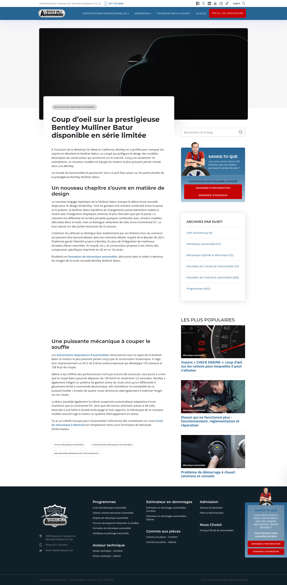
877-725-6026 (113, 3)
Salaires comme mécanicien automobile (113, 512)
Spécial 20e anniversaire (227, 13)
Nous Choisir (211, 525)
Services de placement (211, 507)
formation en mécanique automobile (112, 445)
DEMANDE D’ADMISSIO (213, 195)
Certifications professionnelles (105, 13)
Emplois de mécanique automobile (110, 518)
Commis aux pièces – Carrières (162, 537)
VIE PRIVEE (108, 580)
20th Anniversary (197, 233)
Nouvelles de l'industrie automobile (74, 107)
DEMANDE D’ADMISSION (266, 551)
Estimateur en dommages (169, 502)
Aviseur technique (109, 545)
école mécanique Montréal (69, 445)
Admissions (142, 13)
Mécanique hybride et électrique (207, 255)
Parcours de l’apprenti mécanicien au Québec (116, 523)
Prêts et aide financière (211, 512)
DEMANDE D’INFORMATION (213, 188)
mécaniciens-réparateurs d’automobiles (76, 453)
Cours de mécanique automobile (109, 507)
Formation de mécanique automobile (112, 528)
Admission (209, 502)
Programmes (195, 288)
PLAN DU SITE (96, 580)
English (236, 3)
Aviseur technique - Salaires (107, 556)
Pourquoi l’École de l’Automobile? (217, 530)
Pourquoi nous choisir (173, 13)
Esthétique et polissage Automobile (111, 533)
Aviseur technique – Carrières (108, 550)
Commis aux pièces (163, 531)
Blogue (201, 13)
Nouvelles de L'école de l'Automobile (210, 266)
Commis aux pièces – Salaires (161, 542)
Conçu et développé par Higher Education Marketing (224, 580)
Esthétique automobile (201, 244)
